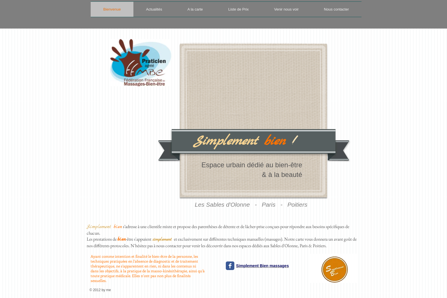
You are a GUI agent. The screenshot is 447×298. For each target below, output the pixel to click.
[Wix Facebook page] (230, 265)
